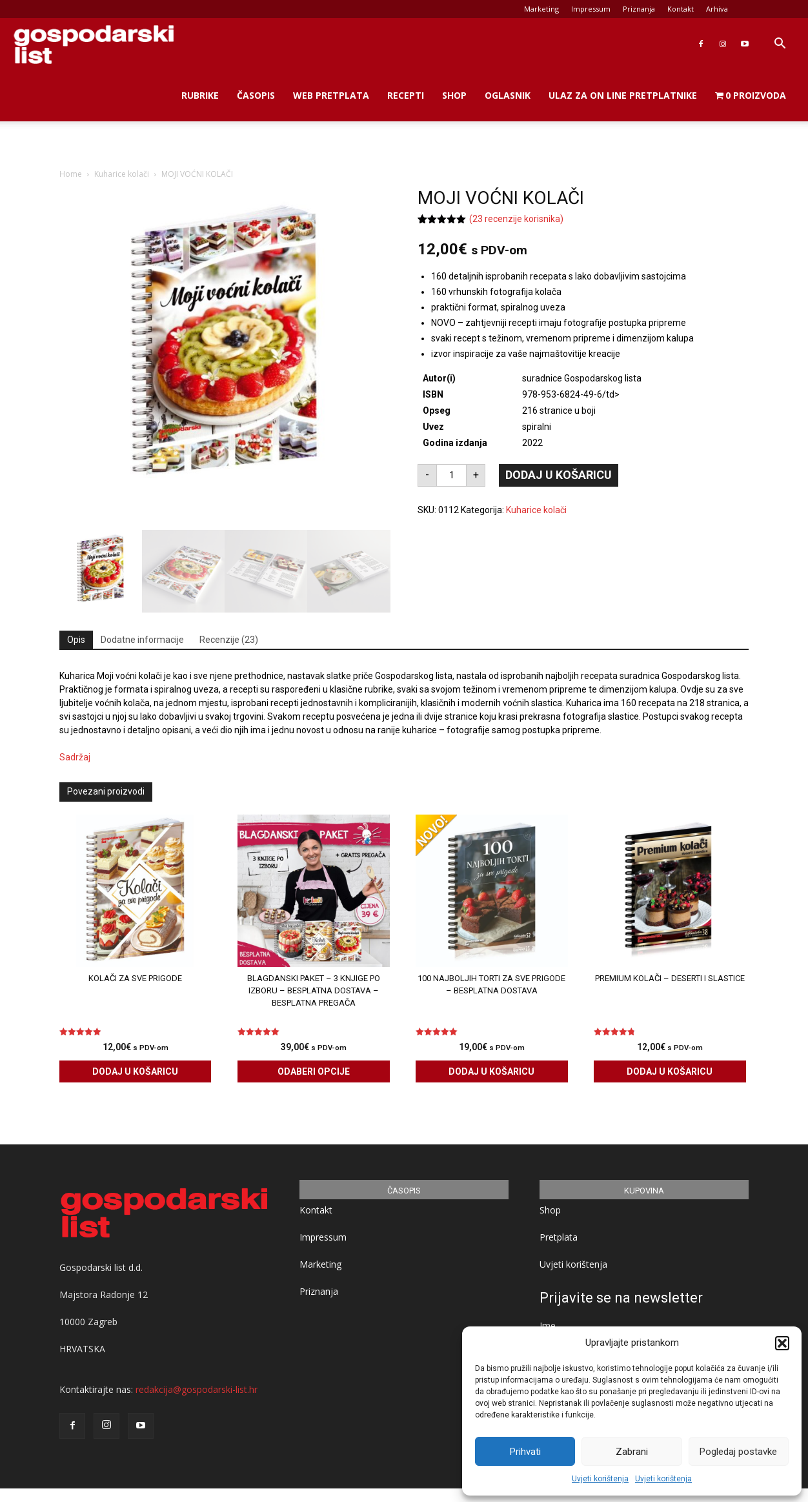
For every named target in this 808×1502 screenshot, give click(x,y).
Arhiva (717, 9)
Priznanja (639, 9)
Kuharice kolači (121, 173)
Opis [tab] (76, 639)
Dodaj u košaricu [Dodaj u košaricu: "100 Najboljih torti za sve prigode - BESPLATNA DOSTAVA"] (491, 1071)
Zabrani (632, 1451)
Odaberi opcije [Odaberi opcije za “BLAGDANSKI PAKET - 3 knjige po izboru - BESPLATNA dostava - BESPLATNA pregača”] (314, 1071)
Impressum (591, 9)
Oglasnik (507, 95)
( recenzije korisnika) (516, 219)
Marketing (541, 9)
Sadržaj (74, 757)
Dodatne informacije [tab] (142, 639)
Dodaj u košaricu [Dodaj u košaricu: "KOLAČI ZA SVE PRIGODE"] (135, 1071)
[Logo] (93, 44)
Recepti (405, 95)
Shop (454, 95)
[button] (782, 1343)
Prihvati (525, 1451)
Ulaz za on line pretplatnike (623, 95)
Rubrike (200, 95)
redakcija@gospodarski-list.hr (197, 1389)
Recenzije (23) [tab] (228, 639)
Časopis (256, 95)
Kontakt (680, 9)
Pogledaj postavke (738, 1451)
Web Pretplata (331, 95)
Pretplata (559, 1237)
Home (70, 173)
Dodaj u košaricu (558, 475)
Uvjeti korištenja (600, 1478)
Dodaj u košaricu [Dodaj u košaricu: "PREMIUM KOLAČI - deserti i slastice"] (669, 1071)
